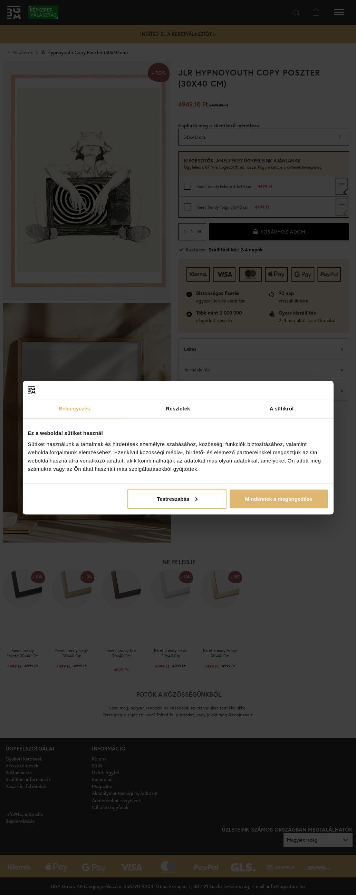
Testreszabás (177, 498)
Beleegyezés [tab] (74, 408)
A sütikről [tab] (282, 408)
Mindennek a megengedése (278, 498)
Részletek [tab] (178, 408)
